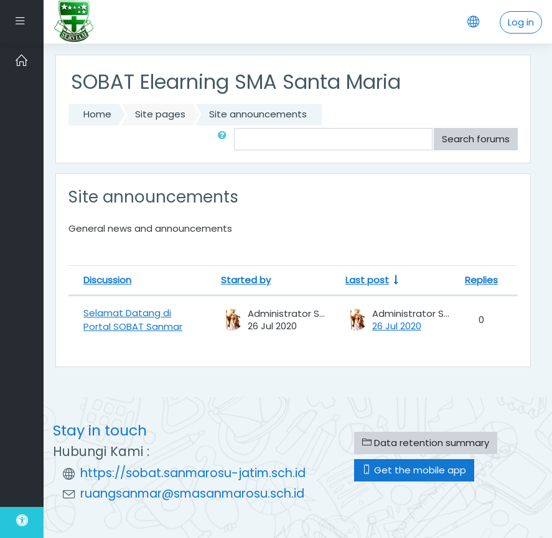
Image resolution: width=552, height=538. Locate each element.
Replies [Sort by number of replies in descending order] (481, 279)
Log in (521, 22)
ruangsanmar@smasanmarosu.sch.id (192, 493)
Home (97, 114)
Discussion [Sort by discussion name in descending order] (107, 279)
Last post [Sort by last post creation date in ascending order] (367, 279)
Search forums (476, 138)
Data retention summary (425, 442)
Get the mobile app (414, 469)
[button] (225, 139)
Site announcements (258, 114)
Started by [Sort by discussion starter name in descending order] (246, 279)
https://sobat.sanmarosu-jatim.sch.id (193, 473)
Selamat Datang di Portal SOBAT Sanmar (132, 319)
